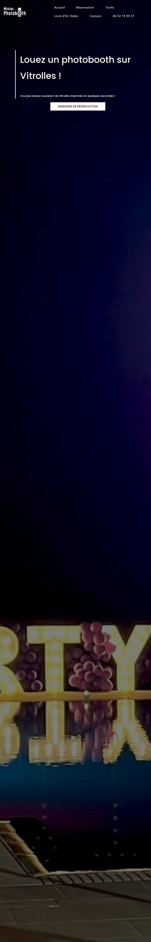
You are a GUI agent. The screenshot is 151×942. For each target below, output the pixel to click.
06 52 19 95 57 (123, 16)
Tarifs (109, 7)
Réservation (85, 7)
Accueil (59, 7)
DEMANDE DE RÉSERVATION (78, 106)
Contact (95, 16)
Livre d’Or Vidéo (66, 16)
